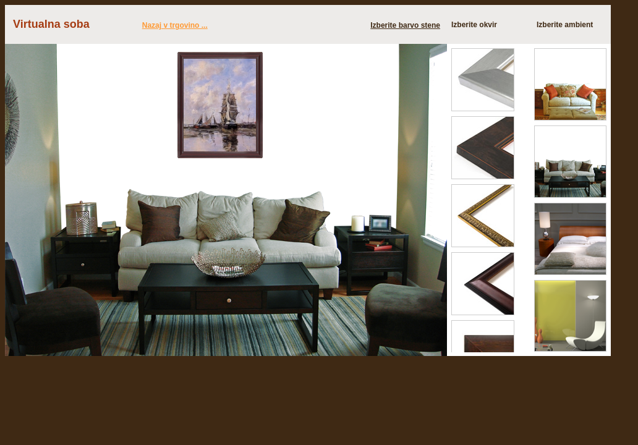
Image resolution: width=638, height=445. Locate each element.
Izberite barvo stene (405, 25)
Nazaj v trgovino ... (175, 25)
